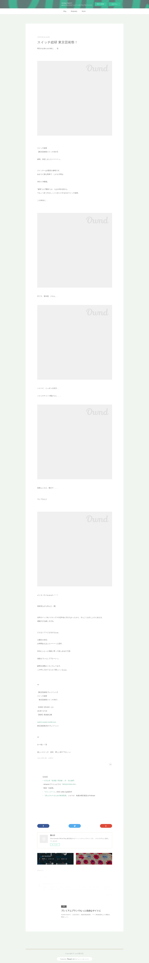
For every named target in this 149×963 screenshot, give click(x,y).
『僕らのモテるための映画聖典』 (56, 795)
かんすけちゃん (48, 884)
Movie (84, 11)
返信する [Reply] (108, 895)
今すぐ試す (100, 4)
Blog (64, 11)
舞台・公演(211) (49, 758)
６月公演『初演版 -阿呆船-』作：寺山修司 (59, 780)
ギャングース (50, 792)
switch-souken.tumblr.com (46, 722)
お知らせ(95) (40, 758)
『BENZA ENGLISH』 (69, 784)
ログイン (115, 4)
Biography (74, 11)
